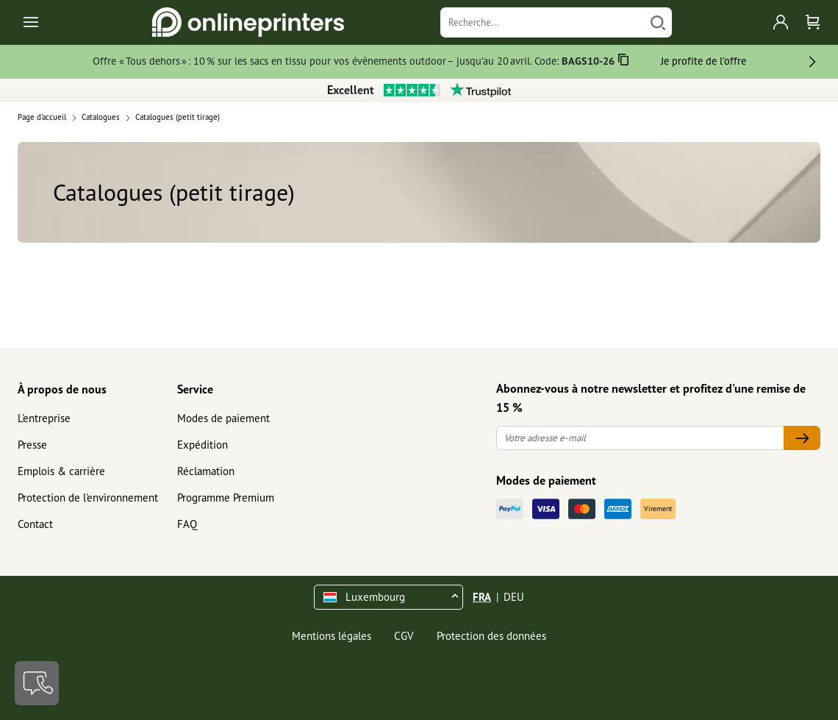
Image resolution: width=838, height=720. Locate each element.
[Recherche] (542, 22)
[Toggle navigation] (32, 22)
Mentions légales (331, 636)
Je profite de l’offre (703, 61)
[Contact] (37, 683)
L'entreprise (44, 418)
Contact (35, 524)
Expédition (202, 445)
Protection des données (491, 636)
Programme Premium (225, 498)
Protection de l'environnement (88, 498)
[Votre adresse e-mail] (640, 438)
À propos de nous (62, 389)
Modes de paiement (223, 418)
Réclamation (205, 471)
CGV (404, 636)
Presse (32, 445)
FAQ (187, 524)
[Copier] (624, 62)
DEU (514, 597)
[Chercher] (658, 22)
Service (195, 389)
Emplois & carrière (61, 471)
